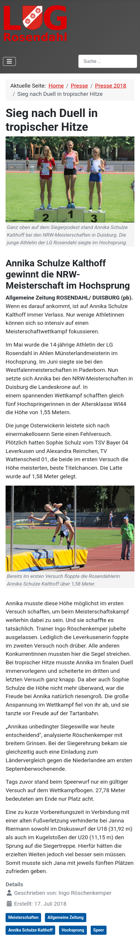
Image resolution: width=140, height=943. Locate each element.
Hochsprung (73, 930)
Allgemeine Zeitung (66, 917)
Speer (98, 930)
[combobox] (107, 61)
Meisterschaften (23, 917)
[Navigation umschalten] (9, 61)
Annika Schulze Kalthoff (30, 930)
